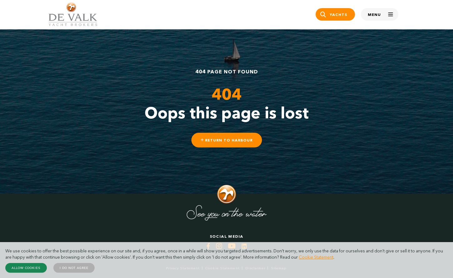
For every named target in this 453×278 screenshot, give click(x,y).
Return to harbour (227, 140)
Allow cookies (26, 268)
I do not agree (74, 268)
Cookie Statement (316, 257)
